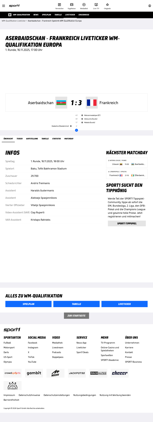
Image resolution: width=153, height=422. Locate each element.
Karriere (129, 351)
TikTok (31, 360)
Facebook (32, 346)
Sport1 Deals (82, 356)
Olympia (8, 365)
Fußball (7, 346)
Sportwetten (107, 359)
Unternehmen (132, 346)
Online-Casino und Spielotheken (110, 353)
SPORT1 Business (133, 365)
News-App (81, 346)
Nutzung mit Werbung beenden (115, 399)
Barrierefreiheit (11, 403)
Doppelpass (57, 360)
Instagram (33, 351)
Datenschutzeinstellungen (57, 399)
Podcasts (56, 356)
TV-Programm (108, 346)
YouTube (32, 365)
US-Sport (8, 360)
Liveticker (81, 351)
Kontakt (129, 356)
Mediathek (57, 346)
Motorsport (9, 351)
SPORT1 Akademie (110, 363)
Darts (6, 356)
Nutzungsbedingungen (84, 399)
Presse (128, 360)
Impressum (9, 399)
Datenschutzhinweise (29, 399)
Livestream (57, 351)
